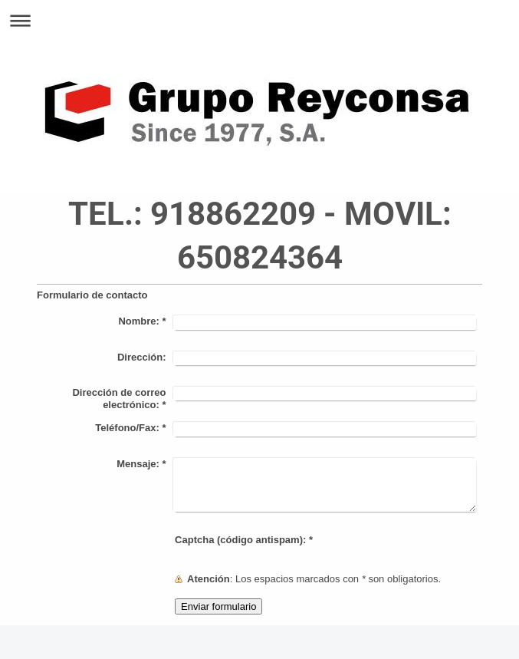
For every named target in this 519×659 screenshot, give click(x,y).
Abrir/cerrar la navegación (259, 20)
